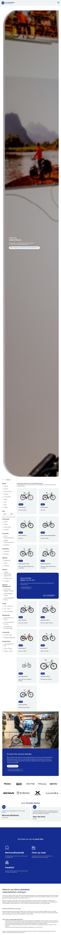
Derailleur (7, 545)
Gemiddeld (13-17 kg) (9, 644)
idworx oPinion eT (22, 648)
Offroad (25, 622)
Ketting (6, 554)
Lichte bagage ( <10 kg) (8, 594)
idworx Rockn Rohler (23, 704)
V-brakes (6, 581)
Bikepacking (30, 566)
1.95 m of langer (8, 611)
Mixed (6, 524)
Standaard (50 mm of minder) (8, 627)
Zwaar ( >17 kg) (8, 651)
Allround (21, 510)
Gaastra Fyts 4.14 (22, 507)
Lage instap (7, 527)
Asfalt (25, 510)
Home (3, 479)
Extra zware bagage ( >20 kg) (8, 590)
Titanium (6, 565)
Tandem (6, 529)
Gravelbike (21, 568)
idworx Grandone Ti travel (24, 563)
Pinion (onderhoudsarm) (9, 537)
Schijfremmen (8, 578)
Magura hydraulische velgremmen (7, 573)
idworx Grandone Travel (45, 563)
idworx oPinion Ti (44, 648)
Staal (5, 563)
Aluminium (7, 560)
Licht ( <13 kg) (8, 648)
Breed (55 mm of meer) (8, 618)
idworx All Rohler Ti (23, 535)
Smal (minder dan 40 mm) (9, 623)
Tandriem (7, 551)
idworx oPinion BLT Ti (45, 620)
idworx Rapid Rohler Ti (23, 676)
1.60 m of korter (8, 606)
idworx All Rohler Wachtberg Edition (48, 535)
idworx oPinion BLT (23, 620)
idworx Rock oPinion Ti (45, 676)
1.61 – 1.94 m (7, 608)
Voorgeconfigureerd (9, 637)
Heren (6, 521)
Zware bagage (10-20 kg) (9, 598)
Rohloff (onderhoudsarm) (9, 541)
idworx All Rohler (44, 507)
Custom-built (8, 635)
